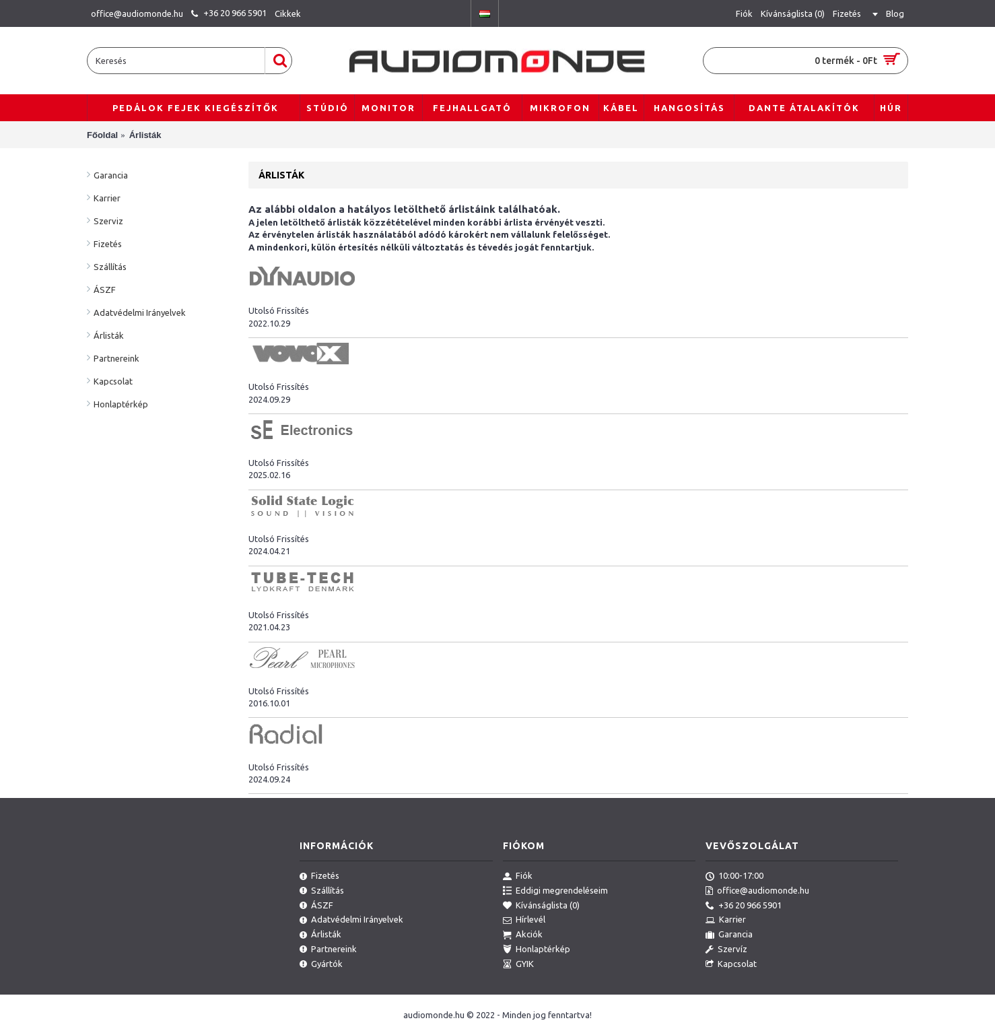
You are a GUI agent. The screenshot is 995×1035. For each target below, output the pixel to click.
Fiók (518, 876)
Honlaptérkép (121, 404)
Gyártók (321, 964)
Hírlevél (524, 919)
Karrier (107, 198)
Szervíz (726, 949)
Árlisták (109, 335)
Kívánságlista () (541, 905)
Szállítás (110, 266)
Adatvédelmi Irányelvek (140, 312)
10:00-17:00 (734, 876)
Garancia (111, 175)
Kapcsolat (113, 381)
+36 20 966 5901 (744, 905)
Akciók (523, 934)
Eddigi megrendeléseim (555, 891)
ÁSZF (105, 289)
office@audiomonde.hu (757, 891)
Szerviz (108, 221)
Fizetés (108, 243)
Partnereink (116, 358)
